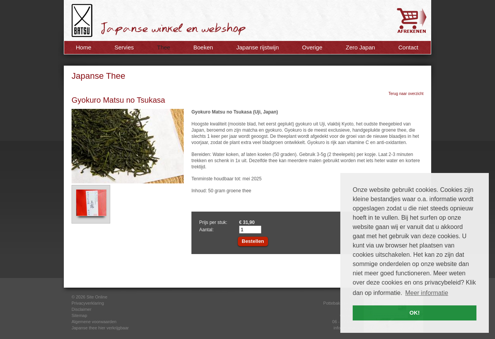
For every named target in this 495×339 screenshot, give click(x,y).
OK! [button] (415, 313)
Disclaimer (81, 309)
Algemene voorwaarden (94, 321)
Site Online (97, 297)
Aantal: (206, 229)
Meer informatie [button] (426, 293)
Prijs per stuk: (213, 222)
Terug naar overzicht (405, 94)
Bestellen (253, 241)
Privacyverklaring (88, 303)
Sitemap (79, 315)
